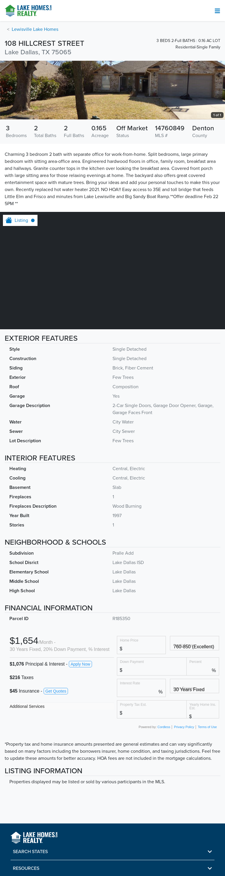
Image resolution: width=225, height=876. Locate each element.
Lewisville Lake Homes (35, 29)
